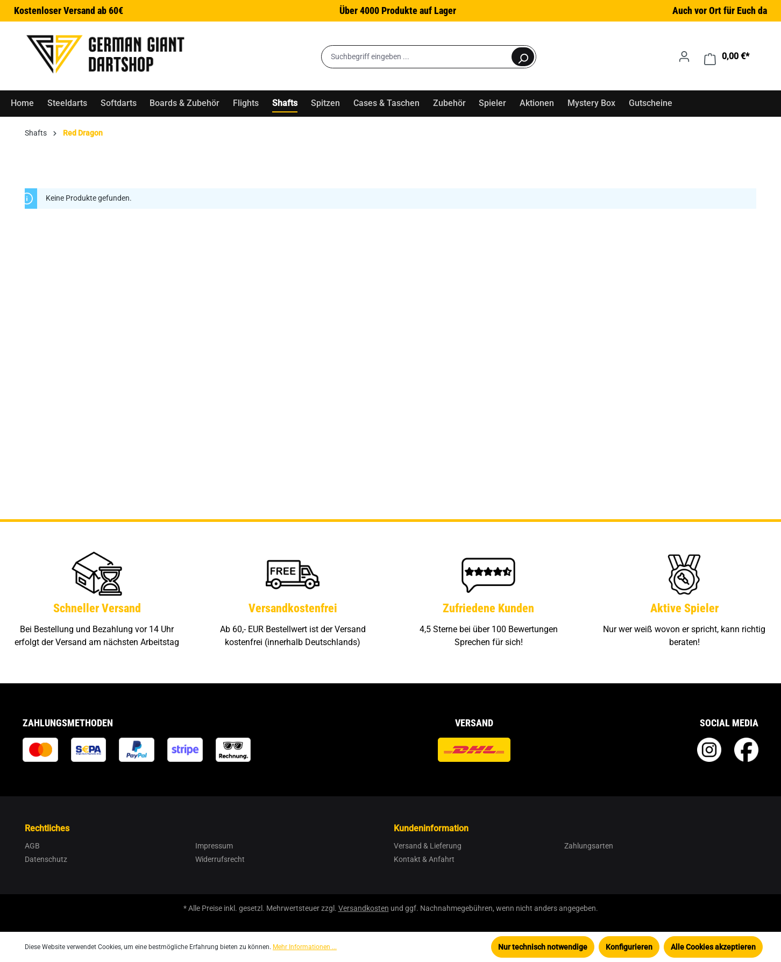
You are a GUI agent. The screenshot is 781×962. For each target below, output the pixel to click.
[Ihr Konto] (684, 56)
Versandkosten (363, 908)
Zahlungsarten (588, 845)
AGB (32, 845)
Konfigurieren (629, 947)
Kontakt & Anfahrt (424, 859)
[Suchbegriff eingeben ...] (416, 57)
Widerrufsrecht (220, 859)
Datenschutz (46, 859)
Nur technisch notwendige (542, 947)
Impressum (214, 845)
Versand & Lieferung (427, 845)
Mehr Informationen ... (305, 947)
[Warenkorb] (726, 56)
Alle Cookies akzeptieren (713, 947)
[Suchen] (523, 57)
